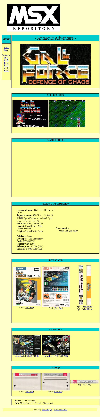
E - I (6, 63)
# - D (6, 60)
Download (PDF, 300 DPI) (26, 356)
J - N (6, 65)
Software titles (6, 56)
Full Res (29, 307)
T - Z (6, 70)
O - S (6, 68)
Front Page (6, 48)
